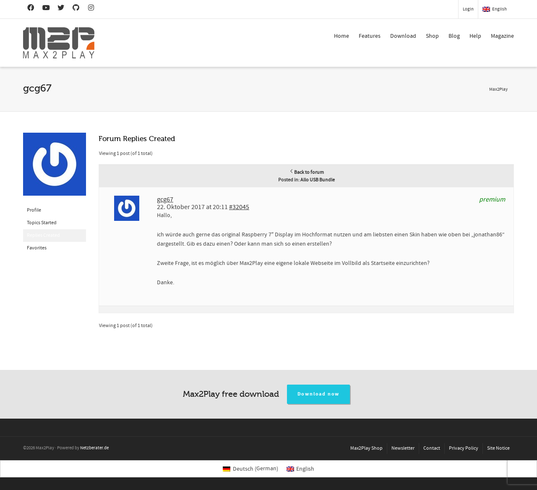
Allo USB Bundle (317, 180)
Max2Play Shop (366, 448)
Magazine (502, 36)
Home (341, 36)
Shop (432, 36)
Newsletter (402, 448)
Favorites (37, 248)
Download (403, 36)
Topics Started (42, 223)
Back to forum (306, 172)
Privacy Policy (463, 448)
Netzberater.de (94, 448)
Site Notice (498, 448)
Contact (431, 448)
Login (468, 9)
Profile (34, 210)
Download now (318, 394)
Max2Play (498, 89)
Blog (454, 36)
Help (475, 36)
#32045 (239, 207)
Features (370, 36)
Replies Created (43, 235)
